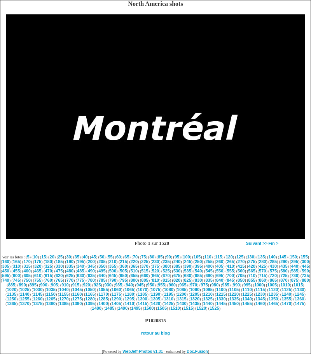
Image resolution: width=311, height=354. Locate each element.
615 (48, 275)
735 (305, 275)
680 (187, 275)
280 (262, 261)
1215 (220, 294)
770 (69, 280)
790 (112, 280)
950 (150, 285)
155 (304, 257)
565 (251, 271)
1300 (142, 298)
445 (305, 266)
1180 (129, 294)
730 (294, 275)
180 (48, 261)
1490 (123, 308)
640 (101, 275)
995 (246, 285)
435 (283, 266)
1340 (247, 298)
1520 (201, 308)
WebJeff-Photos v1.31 (142, 351)
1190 (155, 294)
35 (77, 257)
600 (16, 275)
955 (161, 285)
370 (144, 266)
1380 (51, 303)
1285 (103, 298)
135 (261, 257)
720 (273, 275)
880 (305, 280)
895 (33, 285)
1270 (63, 298)
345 (91, 266)
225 (144, 261)
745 (16, 280)
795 (123, 280)
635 (91, 275)
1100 (220, 289)
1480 (96, 308)
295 (294, 261)
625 (69, 275)
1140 (24, 294)
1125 (286, 289)
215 (123, 261)
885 (11, 285)
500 (112, 271)
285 (273, 261)
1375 (37, 303)
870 (283, 280)
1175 (116, 294)
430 (273, 266)
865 (273, 280)
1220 (234, 294)
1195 (168, 294)
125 (239, 257)
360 (123, 266)
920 (86, 285)
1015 (298, 285)
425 (262, 266)
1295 (129, 298)
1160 (77, 294)
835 (208, 280)
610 (37, 275)
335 (69, 266)
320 (37, 266)
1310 (168, 298)
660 (144, 275)
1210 (207, 294)
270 (241, 261)
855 (251, 280)
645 (112, 275)
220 (134, 261)
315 (26, 266)
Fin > (273, 243)
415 (241, 266)
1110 (247, 289)
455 (16, 271)
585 (294, 271)
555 (230, 271)
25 (60, 257)
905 (54, 285)
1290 (116, 298)
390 (187, 266)
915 (75, 285)
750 (26, 280)
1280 (89, 298)
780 (91, 280)
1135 (11, 294)
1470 (286, 303)
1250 (11, 298)
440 (294, 266)
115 (218, 257)
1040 (63, 289)
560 (241, 271)
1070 (142, 289)
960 (172, 285)
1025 (24, 289)
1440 (207, 303)
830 (198, 280)
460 (26, 271)
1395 (89, 303)
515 (144, 271)
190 (69, 261)
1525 (214, 308)
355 (112, 266)
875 (294, 280)
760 (48, 280)
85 (160, 257)
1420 (155, 303)
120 (228, 257)
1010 (285, 285)
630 (80, 275)
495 (101, 271)
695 (219, 275)
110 (207, 257)
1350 (273, 298)
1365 (11, 303)
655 (134, 275)
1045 (77, 289)
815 (165, 280)
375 (155, 266)
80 (152, 257)
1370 (24, 303)
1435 (194, 303)
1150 (51, 294)
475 (59, 271)
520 (155, 271)
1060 (116, 289)
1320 (194, 298)
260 (219, 261)
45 (93, 257)
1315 (181, 298)
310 (16, 266)
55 (110, 257)
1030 (37, 289)
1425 (168, 303)
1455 (247, 303)
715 (262, 275)
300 (305, 261)
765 (59, 280)
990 (236, 285)
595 (5, 275)
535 (187, 271)
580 (283, 271)
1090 (194, 289)
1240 (286, 294)
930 (107, 285)
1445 (220, 303)
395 (198, 266)
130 (250, 257)
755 (37, 280)
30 (68, 257)
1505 (162, 308)
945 (139, 285)
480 (69, 271)
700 (230, 275)
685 (198, 275)
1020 (11, 289)
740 (5, 280)
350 (101, 266)
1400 (103, 303)
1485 (109, 308)
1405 (116, 303)
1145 (37, 294)
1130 (299, 289)
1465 (273, 303)
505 (123, 271)
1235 (273, 294)
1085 (181, 289)
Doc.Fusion (197, 351)
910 (64, 285)
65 (126, 257)
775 (80, 280)
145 (282, 257)
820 (176, 280)
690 (208, 275)
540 (198, 271)
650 (123, 275)
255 (208, 261)
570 (262, 271)
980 (214, 285)
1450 (234, 303)
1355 (286, 298)
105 (197, 257)
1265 (51, 298)
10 (35, 257)
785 (101, 280)
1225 (247, 294)
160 (5, 261)
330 (59, 266)
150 (293, 257)
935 (118, 285)
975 (204, 285)
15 (43, 257)
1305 (155, 298)
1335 (234, 298)
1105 (234, 289)
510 (134, 271)
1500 (149, 308)
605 (26, 275)
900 (43, 285)
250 (198, 261)
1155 (63, 294)
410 (230, 266)
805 (144, 280)
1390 (77, 303)
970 (193, 285)
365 (134, 266)
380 (165, 266)
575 (273, 271)
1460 (260, 303)
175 (37, 261)
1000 (259, 285)
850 (241, 280)
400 (208, 266)
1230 (260, 294)
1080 (168, 289)
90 (168, 257)
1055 (103, 289)
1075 (155, 289)
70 (135, 257)
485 (80, 271)
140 (272, 257)
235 (165, 261)
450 (5, 271)
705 (241, 275)
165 (16, 261)
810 (155, 280)
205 (101, 261)
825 (187, 280)
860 (262, 280)
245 (187, 261)
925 (97, 285)
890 (22, 285)
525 (165, 271)
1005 (272, 285)
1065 (129, 289)
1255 (24, 298)
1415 (142, 303)
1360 (299, 298)
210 (112, 261)
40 (85, 257)
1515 (188, 308)
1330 (220, 298)
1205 (194, 294)
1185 (142, 294)
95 (177, 257)
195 (80, 261)
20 (52, 257)
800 (134, 280)
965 (182, 285)
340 (80, 266)
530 (176, 271)
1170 (103, 294)
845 (230, 280)
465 (37, 271)
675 (176, 275)
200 (91, 261)
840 (219, 280)
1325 (207, 298)
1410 (129, 303)
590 (305, 271)
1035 (51, 289)
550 (219, 271)
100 (186, 257)
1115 (260, 289)
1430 (181, 303)
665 (155, 275)
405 (219, 266)
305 (5, 266)
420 (251, 266)
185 (59, 261)
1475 (299, 303)
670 (165, 275)
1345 (260, 298)
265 (230, 261)
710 (251, 275)
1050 (89, 289)
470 (48, 271)
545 (208, 271)
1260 (37, 298)
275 (251, 261)
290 (283, 261)
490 (91, 271)
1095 (207, 289)
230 (155, 261)
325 (48, 266)
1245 (299, 294)
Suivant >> (257, 243)
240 (176, 261)
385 (176, 266)
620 (59, 275)
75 (143, 257)
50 (102, 257)
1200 (181, 294)
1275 (77, 298)
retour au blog (155, 333)
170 (26, 261)
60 (118, 257)
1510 (175, 308)
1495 (135, 308)
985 (225, 285)
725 (283, 275)
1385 (63, 303)
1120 (273, 289)
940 (129, 285)
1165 (89, 294)
